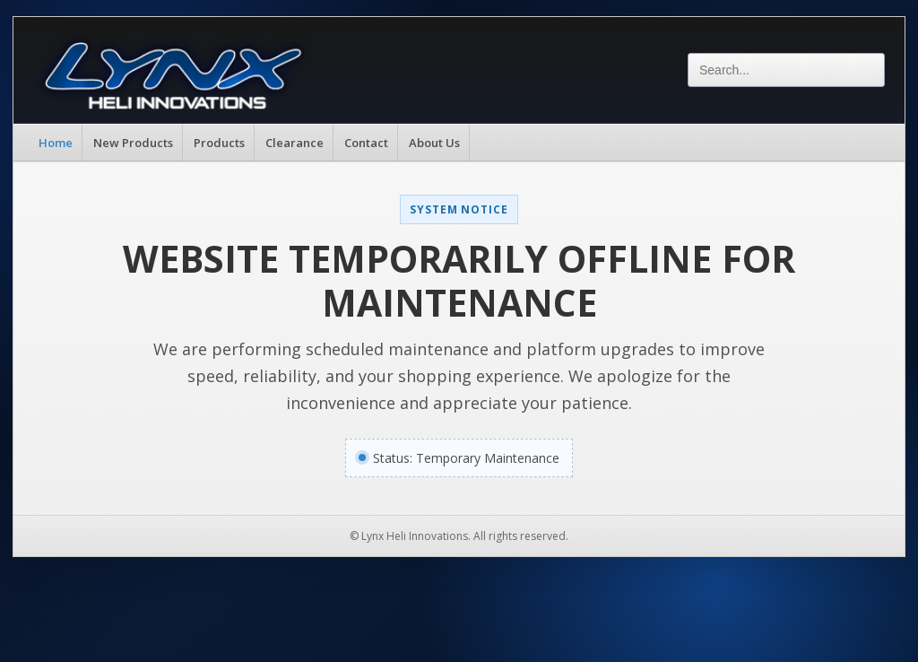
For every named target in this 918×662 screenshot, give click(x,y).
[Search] (786, 70)
